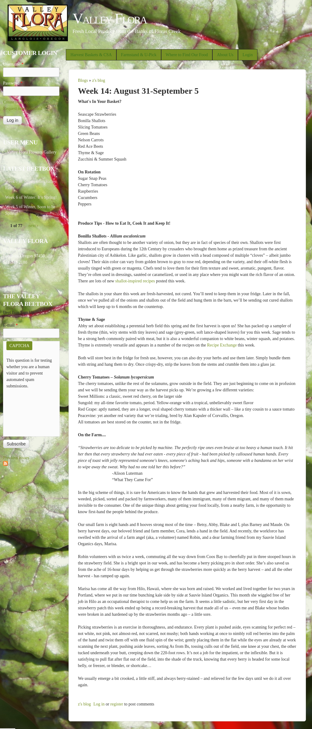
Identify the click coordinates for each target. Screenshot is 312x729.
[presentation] (31, 411)
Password (13, 83)
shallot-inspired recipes (135, 281)
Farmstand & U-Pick (139, 55)
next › (33, 225)
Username (13, 64)
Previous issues (16, 457)
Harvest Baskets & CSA (91, 55)
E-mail (10, 325)
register (116, 704)
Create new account (20, 102)
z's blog (98, 80)
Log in (99, 704)
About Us (225, 55)
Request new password (22, 108)
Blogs (83, 80)
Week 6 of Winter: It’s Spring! (31, 197)
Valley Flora (110, 18)
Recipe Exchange (222, 345)
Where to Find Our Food (187, 55)
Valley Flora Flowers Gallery (31, 152)
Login (248, 55)
